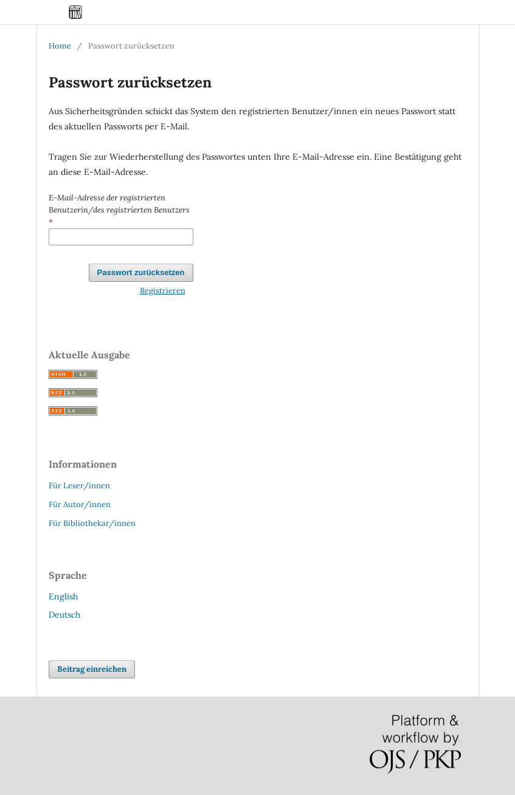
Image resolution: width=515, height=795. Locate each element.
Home (60, 46)
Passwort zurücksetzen (141, 272)
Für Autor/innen (80, 504)
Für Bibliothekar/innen (92, 523)
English (63, 596)
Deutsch (64, 614)
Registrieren (162, 290)
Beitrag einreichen (91, 669)
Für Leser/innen (79, 485)
